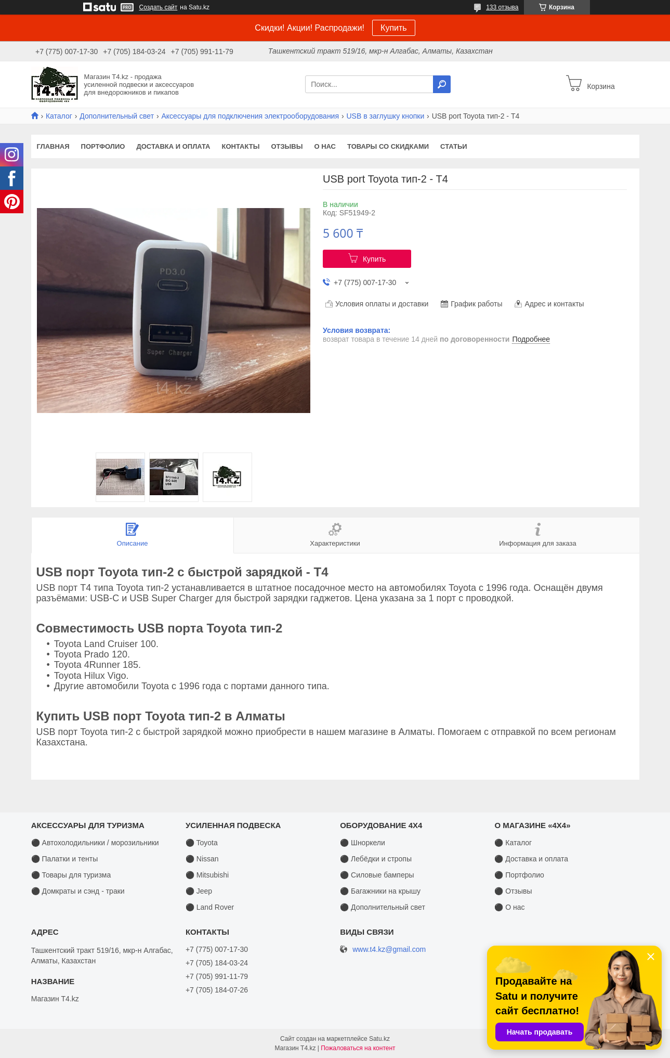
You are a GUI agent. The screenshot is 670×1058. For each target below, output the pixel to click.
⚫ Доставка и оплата (531, 859)
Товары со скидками (388, 146)
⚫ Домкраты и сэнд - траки (78, 891)
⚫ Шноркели (362, 842)
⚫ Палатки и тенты (64, 859)
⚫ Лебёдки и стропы (376, 859)
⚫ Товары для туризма (71, 875)
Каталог (59, 116)
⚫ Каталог (513, 842)
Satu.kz (379, 1038)
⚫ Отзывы (513, 891)
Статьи (453, 146)
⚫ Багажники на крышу (380, 891)
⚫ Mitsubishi (207, 875)
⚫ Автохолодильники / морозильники (95, 842)
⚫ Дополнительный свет (382, 907)
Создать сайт (158, 7)
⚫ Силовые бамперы (377, 875)
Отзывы (287, 146)
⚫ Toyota (202, 842)
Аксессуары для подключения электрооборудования (250, 116)
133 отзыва (502, 7)
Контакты (241, 146)
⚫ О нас (509, 907)
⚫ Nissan (202, 859)
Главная (53, 146)
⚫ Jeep (199, 891)
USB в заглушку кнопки (385, 116)
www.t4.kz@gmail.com (389, 949)
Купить (393, 27)
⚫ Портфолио (519, 875)
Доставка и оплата (173, 146)
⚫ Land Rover (210, 907)
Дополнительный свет (117, 116)
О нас (325, 146)
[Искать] (442, 84)
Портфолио (103, 146)
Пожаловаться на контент (358, 1048)
